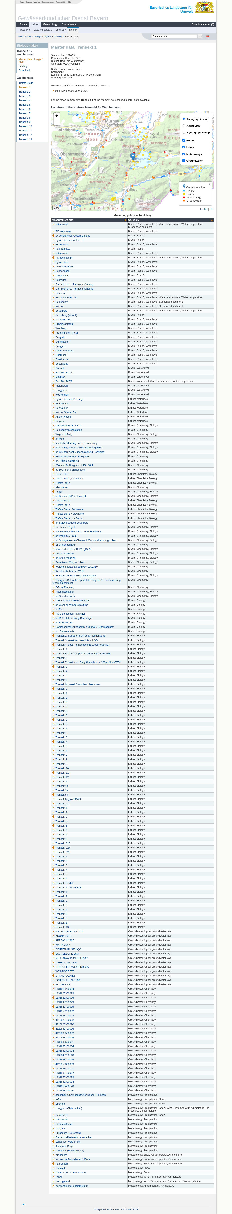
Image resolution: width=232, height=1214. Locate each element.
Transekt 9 (25, 122)
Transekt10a (61, 803)
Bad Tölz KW (61, 249)
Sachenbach (61, 271)
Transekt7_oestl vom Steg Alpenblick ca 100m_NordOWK (86, 662)
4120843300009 (63, 1037)
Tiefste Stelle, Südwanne (68, 509)
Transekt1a (60, 786)
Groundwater (69, 24)
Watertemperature (43, 29)
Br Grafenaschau (63, 544)
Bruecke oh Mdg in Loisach (69, 562)
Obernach (59, 355)
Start (22, 2)
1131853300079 (63, 1077)
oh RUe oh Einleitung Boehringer (72, 618)
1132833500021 (63, 1042)
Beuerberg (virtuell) (64, 315)
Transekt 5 (25, 104)
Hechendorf (60, 394)
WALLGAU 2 (61, 945)
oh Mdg (58, 438)
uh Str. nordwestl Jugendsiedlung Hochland (78, 452)
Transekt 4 (25, 100)
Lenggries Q (60, 275)
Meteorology (50, 24)
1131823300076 (63, 997)
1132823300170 (63, 1090)
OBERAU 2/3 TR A (64, 962)
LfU (69, 2)
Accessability (61, 2)
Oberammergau (62, 350)
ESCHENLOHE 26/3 (65, 953)
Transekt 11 (25, 130)
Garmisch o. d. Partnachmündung (72, 284)
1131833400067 (63, 1073)
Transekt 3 (25, 96)
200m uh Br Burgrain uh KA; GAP (72, 465)
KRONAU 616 (61, 936)
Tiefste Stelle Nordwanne (68, 513)
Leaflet (203, 209)
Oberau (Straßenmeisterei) (69, 1172)
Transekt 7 (25, 113)
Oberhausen (60, 359)
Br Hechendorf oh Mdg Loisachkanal (74, 575)
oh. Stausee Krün (63, 631)
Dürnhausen (60, 341)
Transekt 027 (61, 847)
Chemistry (61, 29)
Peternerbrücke (62, 266)
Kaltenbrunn (60, 385)
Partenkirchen (61, 319)
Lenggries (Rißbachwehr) (68, 1150)
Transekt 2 (25, 91)
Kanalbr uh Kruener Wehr (68, 571)
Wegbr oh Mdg (62, 434)
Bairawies (59, 280)
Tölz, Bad (59, 1128)
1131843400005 (63, 1006)
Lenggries (59, 390)
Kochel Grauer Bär (64, 412)
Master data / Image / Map (31, 60)
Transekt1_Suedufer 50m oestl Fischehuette (78, 635)
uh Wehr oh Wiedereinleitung (70, 605)
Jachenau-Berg (62, 1146)
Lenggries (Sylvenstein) (67, 1108)
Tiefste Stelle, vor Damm (67, 518)
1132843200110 (63, 1055)
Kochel (57, 306)
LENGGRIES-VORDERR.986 (70, 967)
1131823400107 (63, 1068)
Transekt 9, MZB (63, 883)
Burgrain (58, 337)
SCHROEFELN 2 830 (66, 980)
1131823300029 (63, 993)
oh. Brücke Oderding (65, 461)
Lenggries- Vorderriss (66, 1141)
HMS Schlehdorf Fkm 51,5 (68, 613)
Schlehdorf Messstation (67, 430)
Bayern (47, 36)
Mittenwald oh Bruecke (66, 425)
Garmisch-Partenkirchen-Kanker (72, 1137)
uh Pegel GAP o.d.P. (65, 536)
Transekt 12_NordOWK (67, 887)
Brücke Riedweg (63, 587)
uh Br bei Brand (62, 622)
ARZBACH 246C (63, 940)
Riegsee (58, 421)
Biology (73, 29)
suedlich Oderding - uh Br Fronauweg (75, 443)
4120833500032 (63, 1033)
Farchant (59, 293)
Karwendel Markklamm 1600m (71, 1159)
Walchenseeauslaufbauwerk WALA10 (75, 566)
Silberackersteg (62, 324)
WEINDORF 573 (63, 971)
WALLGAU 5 (61, 984)
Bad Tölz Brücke (63, 372)
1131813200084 (63, 989)
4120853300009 (63, 1064)
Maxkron (58, 377)
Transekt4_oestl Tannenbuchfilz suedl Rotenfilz (80, 644)
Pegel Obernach (63, 553)
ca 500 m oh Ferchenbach (68, 469)
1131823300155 (63, 1059)
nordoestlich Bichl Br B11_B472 (71, 549)
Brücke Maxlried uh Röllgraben (71, 456)
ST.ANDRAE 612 (63, 975)
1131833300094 (63, 1081)
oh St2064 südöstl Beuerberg (70, 522)
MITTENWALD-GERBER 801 (70, 958)
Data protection (48, 2)
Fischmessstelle (63, 591)
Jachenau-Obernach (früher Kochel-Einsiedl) (79, 1095)
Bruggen (58, 346)
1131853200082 (63, 1011)
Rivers (23, 24)
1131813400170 (63, 1086)
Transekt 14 (60, 922)
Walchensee (60, 403)
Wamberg (59, 328)
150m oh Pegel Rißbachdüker (70, 600)
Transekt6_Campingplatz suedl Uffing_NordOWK (81, 653)
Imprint (37, 2)
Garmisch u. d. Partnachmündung (72, 288)
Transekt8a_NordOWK (66, 799)
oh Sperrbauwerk (63, 596)
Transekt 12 (25, 135)
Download (24, 70)
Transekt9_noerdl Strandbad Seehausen (76, 684)
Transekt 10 (25, 126)
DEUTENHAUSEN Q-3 (67, 949)
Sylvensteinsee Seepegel (68, 399)
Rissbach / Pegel (63, 527)
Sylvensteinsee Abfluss (67, 240)
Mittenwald (60, 224)
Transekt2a (60, 790)
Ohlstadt (58, 1168)
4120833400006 (63, 1028)
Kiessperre (60, 487)
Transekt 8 (25, 117)
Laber (57, 1177)
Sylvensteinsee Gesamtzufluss (71, 235)
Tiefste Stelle (26, 83)
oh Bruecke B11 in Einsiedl (69, 496)
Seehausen (60, 408)
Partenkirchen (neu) (65, 332)
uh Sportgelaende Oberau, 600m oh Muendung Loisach (85, 540)
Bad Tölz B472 (62, 381)
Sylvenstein (60, 244)
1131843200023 (63, 1002)
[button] (132, 157)
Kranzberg (59, 1155)
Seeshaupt (60, 363)
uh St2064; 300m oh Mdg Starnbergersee (77, 447)
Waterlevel (25, 29)
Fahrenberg (60, 1163)
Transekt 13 (25, 139)
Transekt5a (60, 794)
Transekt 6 (25, 109)
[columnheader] (89, 220)
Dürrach (58, 368)
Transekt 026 (61, 843)
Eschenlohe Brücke (65, 297)
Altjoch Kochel (62, 416)
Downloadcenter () (203, 24)
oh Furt (58, 609)
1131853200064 (63, 1046)
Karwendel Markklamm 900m (70, 1186)
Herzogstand (61, 1181)
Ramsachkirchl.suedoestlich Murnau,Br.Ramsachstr (83, 627)
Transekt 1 (58, 36)
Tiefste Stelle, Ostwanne (67, 478)
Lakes (35, 24)
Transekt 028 (61, 852)
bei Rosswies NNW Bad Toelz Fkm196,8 (76, 531)
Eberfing (58, 1103)
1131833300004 (63, 1050)
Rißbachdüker (61, 231)
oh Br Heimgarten (64, 558)
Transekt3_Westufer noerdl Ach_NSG (75, 640)
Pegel (57, 491)
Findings (23, 66)
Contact (28, 2)
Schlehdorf (60, 302)
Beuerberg (59, 310)
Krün (56, 1099)
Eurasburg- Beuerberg (66, 1133)
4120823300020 (63, 1024)
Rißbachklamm (62, 257)
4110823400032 (63, 1020)
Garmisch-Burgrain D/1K (67, 931)
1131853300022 (63, 1015)
